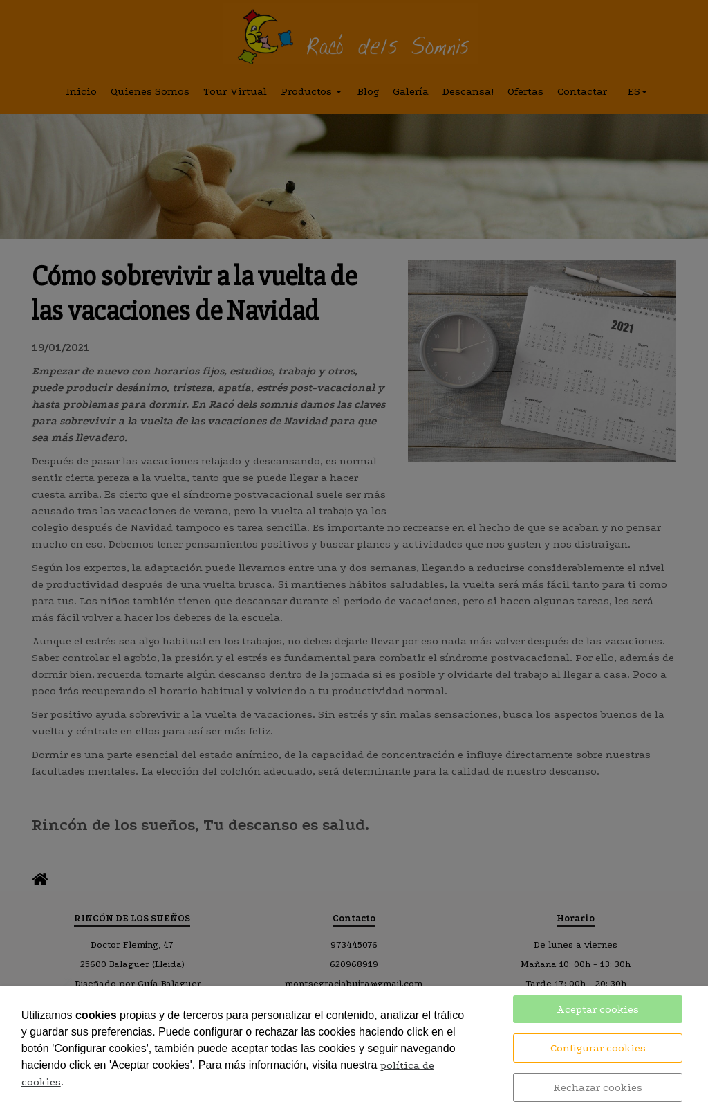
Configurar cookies (598, 1048)
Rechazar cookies (597, 1087)
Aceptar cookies (598, 1009)
